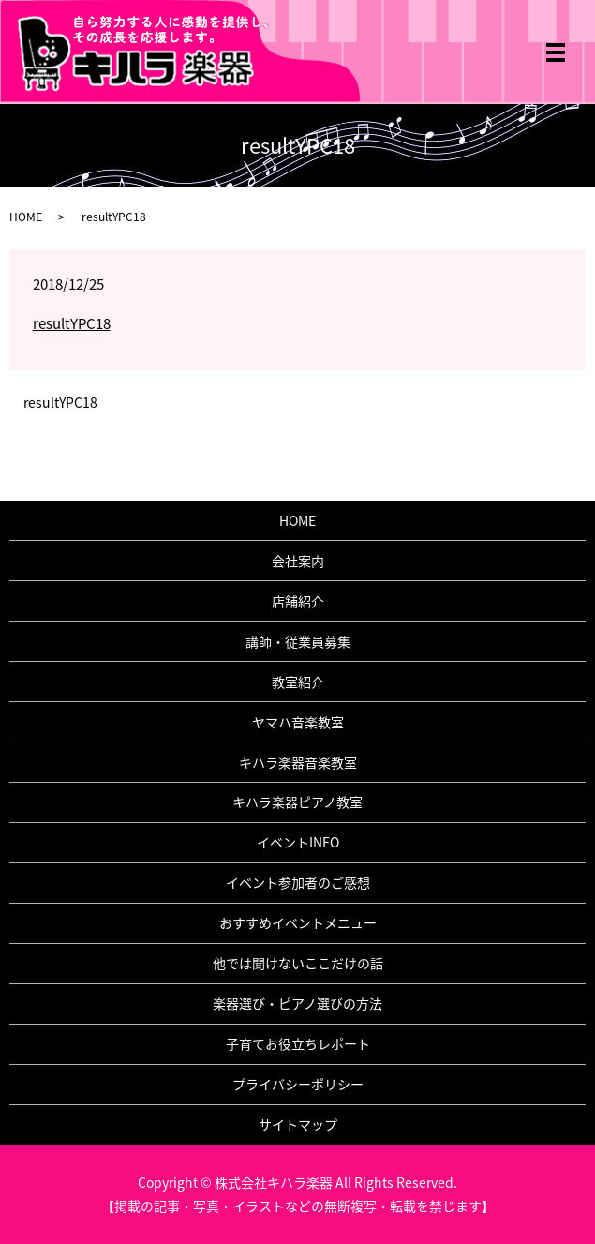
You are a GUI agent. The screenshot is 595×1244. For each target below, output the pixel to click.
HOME (25, 216)
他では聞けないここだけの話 (298, 962)
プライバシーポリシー (298, 1083)
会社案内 (298, 560)
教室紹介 (298, 681)
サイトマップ (298, 1124)
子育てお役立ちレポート (298, 1043)
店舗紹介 (298, 601)
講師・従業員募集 (297, 641)
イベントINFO (298, 841)
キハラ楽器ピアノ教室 (297, 801)
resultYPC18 (72, 323)
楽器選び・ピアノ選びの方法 (297, 1003)
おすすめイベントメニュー (298, 922)
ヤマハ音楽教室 (298, 721)
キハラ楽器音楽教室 (298, 762)
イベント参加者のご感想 (298, 882)
